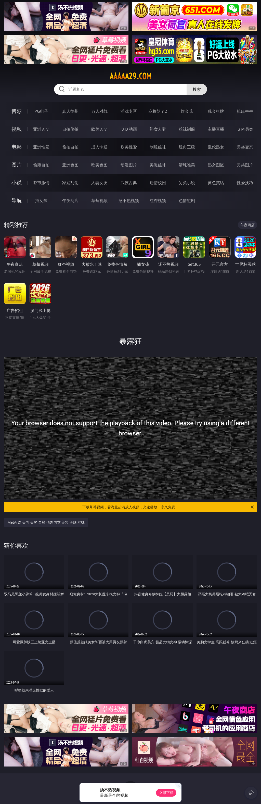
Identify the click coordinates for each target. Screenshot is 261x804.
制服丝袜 (158, 147)
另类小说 (187, 182)
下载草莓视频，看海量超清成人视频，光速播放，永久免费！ (168, 507)
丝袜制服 (187, 129)
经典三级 (187, 147)
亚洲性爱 (41, 147)
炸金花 (187, 111)
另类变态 (245, 147)
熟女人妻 (158, 129)
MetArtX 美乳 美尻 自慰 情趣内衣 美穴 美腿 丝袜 (46, 522)
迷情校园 (158, 182)
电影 (16, 146)
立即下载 (166, 792)
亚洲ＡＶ (41, 129)
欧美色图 (99, 165)
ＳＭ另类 (245, 129)
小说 (16, 182)
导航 (16, 200)
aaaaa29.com (130, 76)
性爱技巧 (245, 182)
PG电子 (41, 111)
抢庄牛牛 (245, 111)
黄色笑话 (216, 182)
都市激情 (41, 182)
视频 (16, 128)
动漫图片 (129, 165)
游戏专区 (129, 111)
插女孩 (41, 200)
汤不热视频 (129, 200)
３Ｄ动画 (129, 129)
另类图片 (245, 165)
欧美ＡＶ (99, 129)
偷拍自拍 (70, 147)
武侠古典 (129, 182)
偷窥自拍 (41, 165)
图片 (16, 164)
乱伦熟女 (216, 147)
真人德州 (70, 111)
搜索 (197, 89)
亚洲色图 (70, 165)
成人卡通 (99, 147)
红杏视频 (158, 200)
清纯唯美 (187, 165)
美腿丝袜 (158, 165)
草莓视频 (99, 200)
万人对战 (99, 111)
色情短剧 (187, 200)
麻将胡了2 (157, 111)
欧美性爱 (129, 147)
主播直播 (216, 129)
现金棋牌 (216, 111)
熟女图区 (216, 165)
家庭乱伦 (70, 182)
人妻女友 (99, 182)
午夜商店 (70, 200)
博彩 (16, 111)
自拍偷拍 (70, 129)
